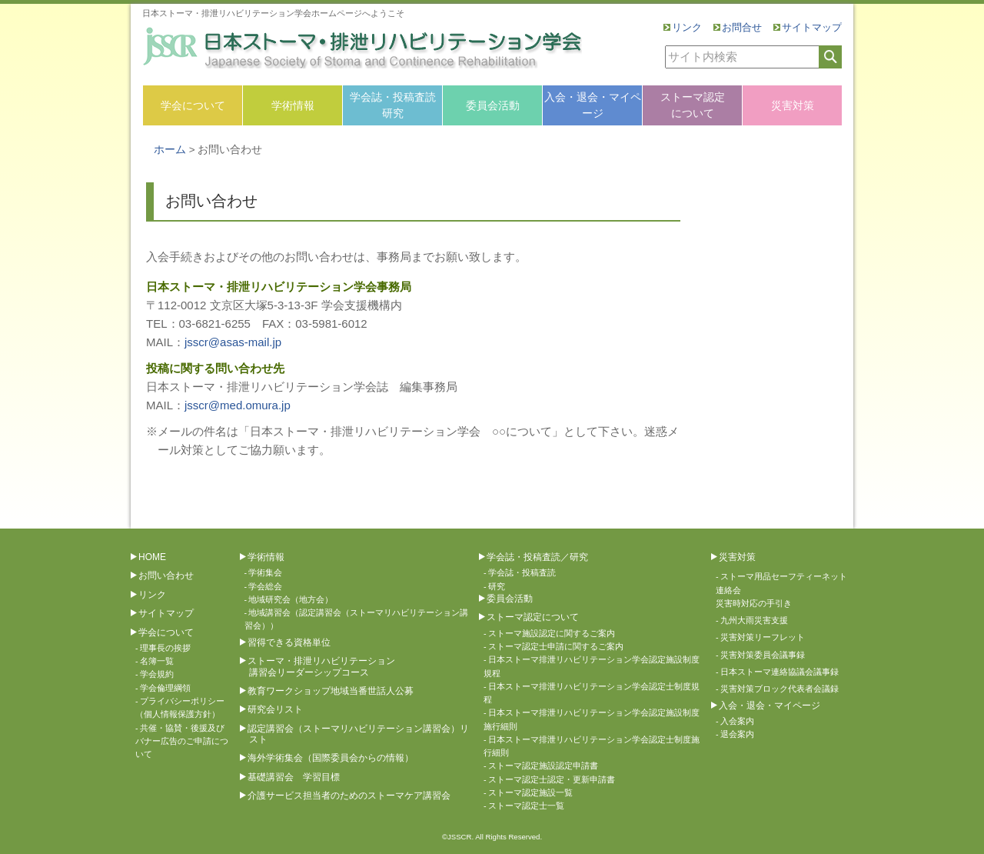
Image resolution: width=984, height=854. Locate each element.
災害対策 (792, 105)
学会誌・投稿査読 (522, 572)
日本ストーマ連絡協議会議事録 (779, 671)
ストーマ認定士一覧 (526, 805)
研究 (496, 586)
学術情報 (292, 105)
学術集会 (265, 572)
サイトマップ (812, 27)
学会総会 (265, 586)
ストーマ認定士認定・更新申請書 (551, 779)
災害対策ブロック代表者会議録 (779, 688)
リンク (687, 27)
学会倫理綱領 (165, 687)
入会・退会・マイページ (592, 105)
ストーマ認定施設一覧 (530, 792)
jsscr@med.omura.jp (237, 405)
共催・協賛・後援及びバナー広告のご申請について (181, 741)
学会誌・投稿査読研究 (393, 105)
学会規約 (157, 674)
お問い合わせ (166, 575)
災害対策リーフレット (762, 637)
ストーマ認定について (692, 105)
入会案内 (737, 721)
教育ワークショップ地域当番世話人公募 (331, 691)
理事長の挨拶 (165, 647)
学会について (193, 105)
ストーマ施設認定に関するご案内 (551, 633)
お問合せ (742, 27)
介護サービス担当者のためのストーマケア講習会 (349, 795)
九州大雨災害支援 (754, 620)
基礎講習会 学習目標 (294, 777)
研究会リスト (275, 709)
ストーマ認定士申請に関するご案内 (555, 646)
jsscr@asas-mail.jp (232, 342)
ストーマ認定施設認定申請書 (543, 765)
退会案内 (737, 734)
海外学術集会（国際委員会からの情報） (331, 757)
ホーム (170, 149)
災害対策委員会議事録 (762, 654)
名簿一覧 (157, 661)
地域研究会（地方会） (290, 599)
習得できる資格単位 (289, 642)
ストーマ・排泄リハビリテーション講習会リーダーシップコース (321, 666)
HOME (152, 557)
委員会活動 (493, 105)
